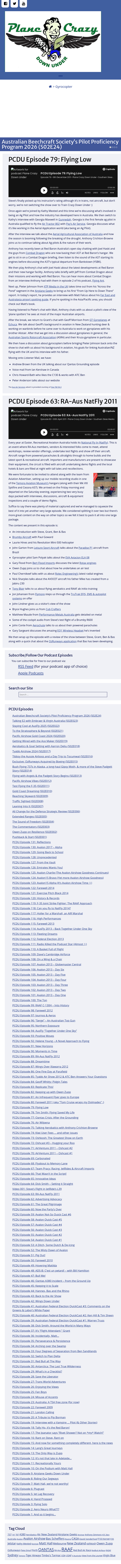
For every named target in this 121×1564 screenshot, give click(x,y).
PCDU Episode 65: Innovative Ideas (34, 1178)
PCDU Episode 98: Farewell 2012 (32, 1010)
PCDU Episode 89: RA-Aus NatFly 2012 (36, 1056)
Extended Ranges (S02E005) (29, 816)
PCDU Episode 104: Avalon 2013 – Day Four (39, 980)
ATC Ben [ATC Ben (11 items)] (105, 1534)
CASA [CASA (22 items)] (75, 1538)
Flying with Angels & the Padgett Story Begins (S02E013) (47, 776)
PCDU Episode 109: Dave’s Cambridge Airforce (41, 954)
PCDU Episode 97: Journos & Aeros (34, 1015)
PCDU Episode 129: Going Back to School (37, 852)
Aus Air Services (18, 387)
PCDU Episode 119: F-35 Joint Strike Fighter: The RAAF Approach (52, 903)
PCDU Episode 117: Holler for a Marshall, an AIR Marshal (47, 913)
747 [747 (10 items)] (13, 1535)
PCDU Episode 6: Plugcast (28, 1489)
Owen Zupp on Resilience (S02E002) (34, 832)
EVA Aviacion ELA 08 (77, 557)
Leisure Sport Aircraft (46, 548)
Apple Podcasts (31, 673)
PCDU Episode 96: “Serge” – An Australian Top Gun (43, 1020)
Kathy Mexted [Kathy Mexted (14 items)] (24, 1543)
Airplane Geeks (44, 291)
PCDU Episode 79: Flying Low (30, 1107)
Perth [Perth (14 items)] (35, 1550)
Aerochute (39, 625)
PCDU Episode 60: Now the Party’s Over (37, 1209)
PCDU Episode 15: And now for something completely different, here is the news (62, 1443)
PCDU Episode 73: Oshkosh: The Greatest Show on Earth (47, 1138)
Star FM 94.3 (56, 387)
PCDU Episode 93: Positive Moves (33, 1036)
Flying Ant (98, 280)
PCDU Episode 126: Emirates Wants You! (37, 867)
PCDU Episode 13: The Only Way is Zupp (37, 1453)
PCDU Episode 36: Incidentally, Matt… (35, 1336)
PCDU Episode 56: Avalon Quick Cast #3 (37, 1230)
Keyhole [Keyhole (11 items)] (34, 1544)
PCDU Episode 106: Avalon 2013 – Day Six (38, 969)
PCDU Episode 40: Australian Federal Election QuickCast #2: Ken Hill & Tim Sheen (63, 1315)
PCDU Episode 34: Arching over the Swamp (39, 1346)
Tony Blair (18, 588)
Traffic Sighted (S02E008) (27, 801)
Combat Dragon (35, 253)
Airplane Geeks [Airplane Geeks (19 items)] (67, 1534)
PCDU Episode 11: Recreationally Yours (36, 1463)
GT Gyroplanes (98, 320)
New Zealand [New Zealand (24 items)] (76, 1543)
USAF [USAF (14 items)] (69, 1555)
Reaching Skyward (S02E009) (30, 796)
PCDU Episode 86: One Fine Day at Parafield (39, 1071)
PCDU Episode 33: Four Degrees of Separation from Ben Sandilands (54, 1351)
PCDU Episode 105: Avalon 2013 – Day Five (39, 974)
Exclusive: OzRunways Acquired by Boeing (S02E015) (45, 761)
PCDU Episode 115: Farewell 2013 (33, 923)
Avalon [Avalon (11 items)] (20, 1539)
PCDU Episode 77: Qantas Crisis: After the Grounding (45, 1117)
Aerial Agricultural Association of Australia (78, 234)
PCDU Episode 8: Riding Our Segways (35, 1478)
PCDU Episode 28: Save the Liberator (35, 1376)
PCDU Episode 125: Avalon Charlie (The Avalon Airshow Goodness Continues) (60, 872)
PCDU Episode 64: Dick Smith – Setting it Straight (42, 1184)
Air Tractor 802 (51, 224)
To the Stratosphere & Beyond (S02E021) (37, 731)
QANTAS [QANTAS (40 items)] (46, 1549)
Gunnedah (64, 219)
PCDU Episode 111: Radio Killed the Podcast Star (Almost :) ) (49, 944)
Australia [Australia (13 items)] (12, 1538)
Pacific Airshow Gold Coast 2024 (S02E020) (38, 736)
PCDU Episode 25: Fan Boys (29, 1392)
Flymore (40, 594)
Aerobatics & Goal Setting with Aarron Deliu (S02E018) (46, 746)
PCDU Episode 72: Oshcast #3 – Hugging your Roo (43, 1143)
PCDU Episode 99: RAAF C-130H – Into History (40, 1005)
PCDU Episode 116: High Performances (36, 918)
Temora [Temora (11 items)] (21, 1555)
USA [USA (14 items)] (63, 1555)
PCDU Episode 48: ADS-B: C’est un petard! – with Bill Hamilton (50, 1270)
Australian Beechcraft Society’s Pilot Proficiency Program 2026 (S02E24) (60, 144)
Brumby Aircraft (21, 537)
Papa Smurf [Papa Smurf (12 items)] (26, 1550)
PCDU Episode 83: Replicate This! (32, 1087)
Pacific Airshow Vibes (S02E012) (32, 781)
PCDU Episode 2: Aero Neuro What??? (35, 1509)
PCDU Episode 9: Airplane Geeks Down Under (40, 1473)
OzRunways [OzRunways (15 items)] (14, 1550)
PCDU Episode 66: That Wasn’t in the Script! (39, 1173)
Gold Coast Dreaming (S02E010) (32, 791)
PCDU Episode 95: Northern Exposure (35, 1025)
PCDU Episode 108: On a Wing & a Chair (37, 959)
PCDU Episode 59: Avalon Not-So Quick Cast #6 (41, 1214)
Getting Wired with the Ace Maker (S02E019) (39, 741)
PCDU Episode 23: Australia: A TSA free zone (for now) (45, 1402)
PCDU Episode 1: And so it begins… (34, 1514)
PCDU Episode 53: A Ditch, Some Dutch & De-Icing (43, 1245)
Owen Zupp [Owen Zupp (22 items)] (105, 1543)
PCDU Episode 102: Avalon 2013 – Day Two (39, 990)
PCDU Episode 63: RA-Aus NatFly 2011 (36, 1194)
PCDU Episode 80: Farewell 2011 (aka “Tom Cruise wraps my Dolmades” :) (58, 1102)
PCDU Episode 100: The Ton (29, 1000)
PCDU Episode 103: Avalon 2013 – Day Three (40, 985)
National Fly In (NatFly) (94, 442)
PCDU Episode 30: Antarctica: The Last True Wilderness (46, 1366)
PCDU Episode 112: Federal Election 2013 (38, 939)
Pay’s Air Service (75, 224)
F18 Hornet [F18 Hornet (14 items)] (104, 1538)
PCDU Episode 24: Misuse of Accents (35, 1397)
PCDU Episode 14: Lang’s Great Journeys (37, 1448)
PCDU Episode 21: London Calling (33, 1412)
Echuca (13, 324)
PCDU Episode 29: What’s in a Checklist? (37, 1371)
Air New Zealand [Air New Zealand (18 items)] (47, 1534)
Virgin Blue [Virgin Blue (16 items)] (109, 1555)
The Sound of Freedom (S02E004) (33, 821)
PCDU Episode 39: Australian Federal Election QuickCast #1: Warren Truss (58, 1320)
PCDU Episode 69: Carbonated (31, 1158)
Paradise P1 (86, 548)
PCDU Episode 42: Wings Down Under (36, 1301)
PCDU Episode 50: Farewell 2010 (32, 1260)
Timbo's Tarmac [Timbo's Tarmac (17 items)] (51, 1555)
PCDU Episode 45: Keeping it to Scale (35, 1286)
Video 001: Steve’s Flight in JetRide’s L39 (37, 1189)
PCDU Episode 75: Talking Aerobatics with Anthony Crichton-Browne (55, 1127)
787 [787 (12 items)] (17, 1534)
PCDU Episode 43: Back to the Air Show (36, 1296)
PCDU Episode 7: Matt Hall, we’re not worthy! (40, 1483)
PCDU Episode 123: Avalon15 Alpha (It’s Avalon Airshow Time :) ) (52, 883)
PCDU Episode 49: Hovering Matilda (34, 1265)
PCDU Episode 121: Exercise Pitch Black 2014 (40, 893)
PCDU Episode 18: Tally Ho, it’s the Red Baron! (41, 1427)
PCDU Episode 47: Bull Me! (28, 1275)
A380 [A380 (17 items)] (22, 1534)
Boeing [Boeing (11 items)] (68, 1539)
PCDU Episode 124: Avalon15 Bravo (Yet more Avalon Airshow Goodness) (58, 878)
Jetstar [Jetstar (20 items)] (12, 1543)
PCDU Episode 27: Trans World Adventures (39, 1381)
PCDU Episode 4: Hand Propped (32, 1499)
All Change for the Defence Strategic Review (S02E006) (46, 811)
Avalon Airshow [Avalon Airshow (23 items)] (34, 1538)
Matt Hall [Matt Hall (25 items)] (46, 1543)
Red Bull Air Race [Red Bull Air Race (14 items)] (82, 1550)
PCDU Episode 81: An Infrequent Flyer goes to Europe (45, 1097)
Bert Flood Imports (43, 563)
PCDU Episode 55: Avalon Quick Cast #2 (37, 1235)
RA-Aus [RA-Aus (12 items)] (57, 1550)
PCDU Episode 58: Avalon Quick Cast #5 (37, 1219)
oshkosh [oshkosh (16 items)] (91, 1543)
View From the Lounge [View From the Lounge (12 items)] (92, 1555)
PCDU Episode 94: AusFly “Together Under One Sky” (44, 1031)
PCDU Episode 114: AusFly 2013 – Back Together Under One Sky (52, 929)
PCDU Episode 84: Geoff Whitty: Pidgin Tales (39, 1082)
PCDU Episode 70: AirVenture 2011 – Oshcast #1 (42, 1153)
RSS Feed (25, 666)
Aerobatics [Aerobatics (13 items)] (31, 1534)
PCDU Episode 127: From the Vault (33, 862)
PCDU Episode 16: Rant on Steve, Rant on (38, 1438)
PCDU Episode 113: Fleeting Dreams (34, 934)
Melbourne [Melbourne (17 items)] (59, 1543)
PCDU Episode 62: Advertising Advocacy (37, 1199)
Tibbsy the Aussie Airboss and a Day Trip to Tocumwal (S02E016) (52, 756)
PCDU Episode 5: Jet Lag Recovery (33, 1494)
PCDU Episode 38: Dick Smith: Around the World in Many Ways (51, 1325)
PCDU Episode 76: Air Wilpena (31, 1122)
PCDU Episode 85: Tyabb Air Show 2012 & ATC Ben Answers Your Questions (59, 1076)
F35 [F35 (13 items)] (112, 1538)
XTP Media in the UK (56, 286)
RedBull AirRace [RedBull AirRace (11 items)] (98, 1550)
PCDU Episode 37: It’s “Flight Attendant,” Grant (41, 1330)
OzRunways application (63, 641)
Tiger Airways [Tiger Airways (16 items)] (33, 1555)
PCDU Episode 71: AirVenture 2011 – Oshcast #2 (42, 1148)
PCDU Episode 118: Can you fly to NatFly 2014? (41, 908)
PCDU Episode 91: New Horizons (32, 1046)
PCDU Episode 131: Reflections (31, 842)
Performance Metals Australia (56, 614)
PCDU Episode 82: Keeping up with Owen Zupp (41, 1092)
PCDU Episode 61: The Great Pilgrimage (37, 1204)
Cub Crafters (53, 609)
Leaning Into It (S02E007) (27, 806)
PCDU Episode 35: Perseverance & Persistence (41, 1341)
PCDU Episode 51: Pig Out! (28, 1255)
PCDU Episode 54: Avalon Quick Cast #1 (37, 1240)
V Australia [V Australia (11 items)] (76, 1555)
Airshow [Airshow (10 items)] (81, 1535)
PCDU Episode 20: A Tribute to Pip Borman (39, 1417)
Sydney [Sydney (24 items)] (13, 1555)
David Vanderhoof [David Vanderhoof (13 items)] (88, 1538)
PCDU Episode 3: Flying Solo (29, 1504)
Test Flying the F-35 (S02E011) (30, 786)
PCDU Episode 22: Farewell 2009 (32, 1407)
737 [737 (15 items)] (10, 1534)
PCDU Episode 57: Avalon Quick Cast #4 (37, 1224)
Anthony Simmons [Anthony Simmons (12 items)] (93, 1534)
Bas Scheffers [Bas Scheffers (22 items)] (55, 1538)
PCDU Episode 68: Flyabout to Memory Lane (39, 1163)
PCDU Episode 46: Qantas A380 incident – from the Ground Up (51, 1281)
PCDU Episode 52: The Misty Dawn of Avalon (40, 1250)
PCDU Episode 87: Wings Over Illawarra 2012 (40, 1066)
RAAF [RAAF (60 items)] (67, 1549)
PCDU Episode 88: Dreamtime (31, 1061)
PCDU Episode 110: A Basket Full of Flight (38, 949)
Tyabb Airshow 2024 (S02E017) (31, 751)
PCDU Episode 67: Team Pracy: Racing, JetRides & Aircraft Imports (53, 1168)
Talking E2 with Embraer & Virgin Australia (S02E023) (45, 721)
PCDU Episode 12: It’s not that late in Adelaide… (42, 1458)
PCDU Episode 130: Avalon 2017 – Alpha (37, 847)
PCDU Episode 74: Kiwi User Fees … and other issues (45, 1133)
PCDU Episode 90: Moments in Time (34, 1051)
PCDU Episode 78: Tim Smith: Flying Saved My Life (43, 1112)
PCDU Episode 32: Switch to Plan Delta (36, 1356)
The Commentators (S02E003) (31, 827)
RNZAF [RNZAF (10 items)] (108, 1550)
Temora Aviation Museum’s (32, 483)
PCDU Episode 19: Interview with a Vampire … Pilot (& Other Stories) (54, 1422)
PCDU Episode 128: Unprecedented (34, 857)
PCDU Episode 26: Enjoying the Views (35, 1387)
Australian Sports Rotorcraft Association (32, 337)
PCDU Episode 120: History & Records (35, 898)
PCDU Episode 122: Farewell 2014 (33, 888)
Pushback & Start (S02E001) (29, 837)
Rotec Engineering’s (66, 573)
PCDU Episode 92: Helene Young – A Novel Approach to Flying (50, 1041)
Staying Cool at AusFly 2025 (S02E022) (36, 726)
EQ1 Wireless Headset (70, 630)
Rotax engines (88, 563)
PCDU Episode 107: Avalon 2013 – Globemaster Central (46, 964)
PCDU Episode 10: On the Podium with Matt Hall (42, 1468)
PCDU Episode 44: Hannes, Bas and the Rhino (40, 1291)
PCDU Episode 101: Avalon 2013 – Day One (39, 995)
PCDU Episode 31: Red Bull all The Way (36, 1361)
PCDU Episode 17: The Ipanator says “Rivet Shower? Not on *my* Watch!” (58, 1432)
